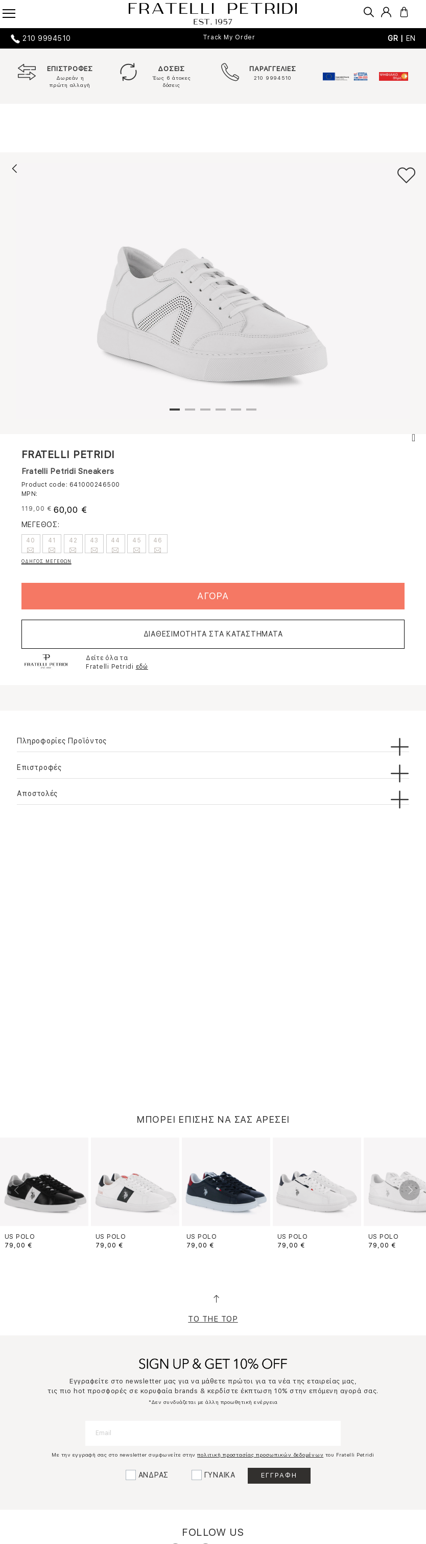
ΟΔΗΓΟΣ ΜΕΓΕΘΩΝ (46, 561)
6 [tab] (251, 413)
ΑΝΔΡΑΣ (153, 1475)
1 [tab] (175, 413)
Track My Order (229, 37)
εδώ (142, 666)
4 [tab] (221, 413)
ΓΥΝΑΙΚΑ (219, 1475)
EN (411, 38)
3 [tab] (205, 413)
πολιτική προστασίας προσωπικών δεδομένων (260, 1454)
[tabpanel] (213, 291)
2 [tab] (190, 413)
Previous (17, 1190)
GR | (397, 38)
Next (409, 1190)
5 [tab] (236, 413)
